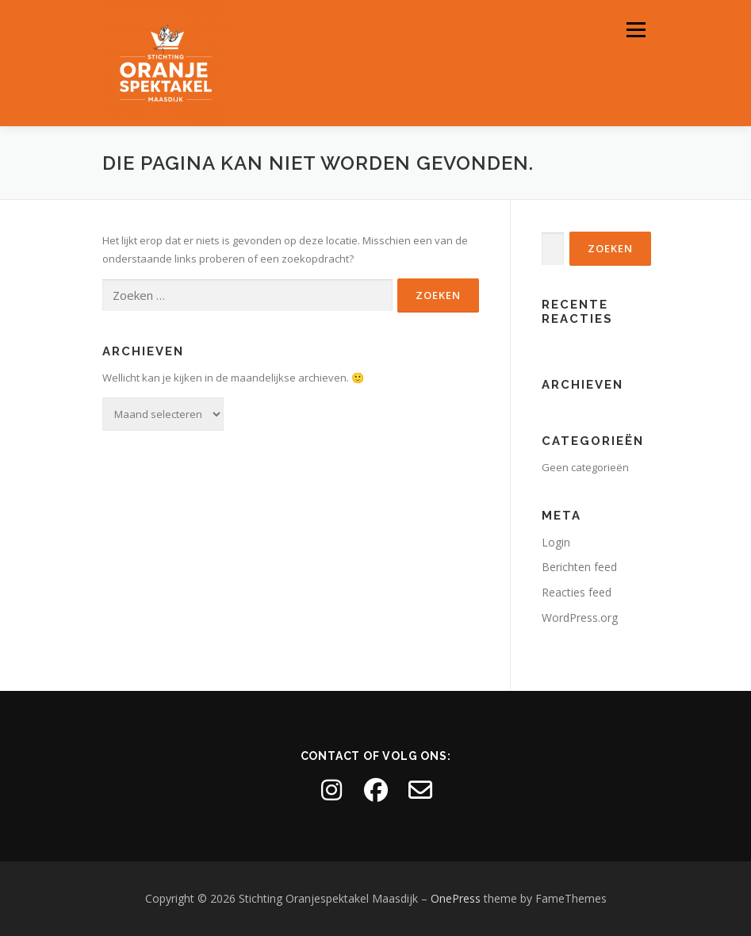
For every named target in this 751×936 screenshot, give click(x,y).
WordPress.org (580, 617)
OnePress (456, 898)
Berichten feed (579, 566)
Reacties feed (576, 592)
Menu (635, 29)
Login (556, 542)
